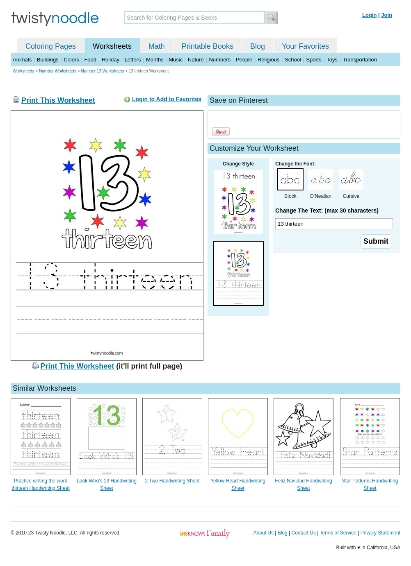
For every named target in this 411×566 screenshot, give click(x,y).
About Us (263, 533)
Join (386, 15)
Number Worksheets (57, 71)
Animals (22, 60)
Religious (268, 60)
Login (369, 15)
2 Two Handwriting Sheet (172, 481)
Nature (196, 60)
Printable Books (207, 46)
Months (155, 60)
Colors (71, 60)
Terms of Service (338, 533)
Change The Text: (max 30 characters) (327, 210)
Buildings (48, 60)
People (244, 60)
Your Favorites (305, 46)
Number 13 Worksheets (102, 71)
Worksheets (112, 46)
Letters (133, 60)
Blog (257, 46)
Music (176, 60)
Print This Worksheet (58, 100)
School (293, 60)
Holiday (110, 60)
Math (156, 46)
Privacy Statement (380, 533)
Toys (332, 60)
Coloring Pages (50, 46)
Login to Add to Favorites (166, 99)
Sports (314, 60)
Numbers (220, 60)
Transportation (359, 60)
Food (90, 60)
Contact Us (304, 533)
